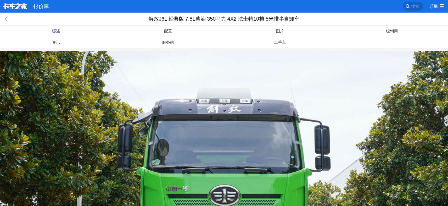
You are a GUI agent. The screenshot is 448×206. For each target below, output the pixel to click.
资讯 (56, 42)
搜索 (415, 6)
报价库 (41, 6)
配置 (168, 31)
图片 (280, 31)
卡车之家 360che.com (15, 6)
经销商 (392, 31)
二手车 (280, 42)
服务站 (168, 42)
